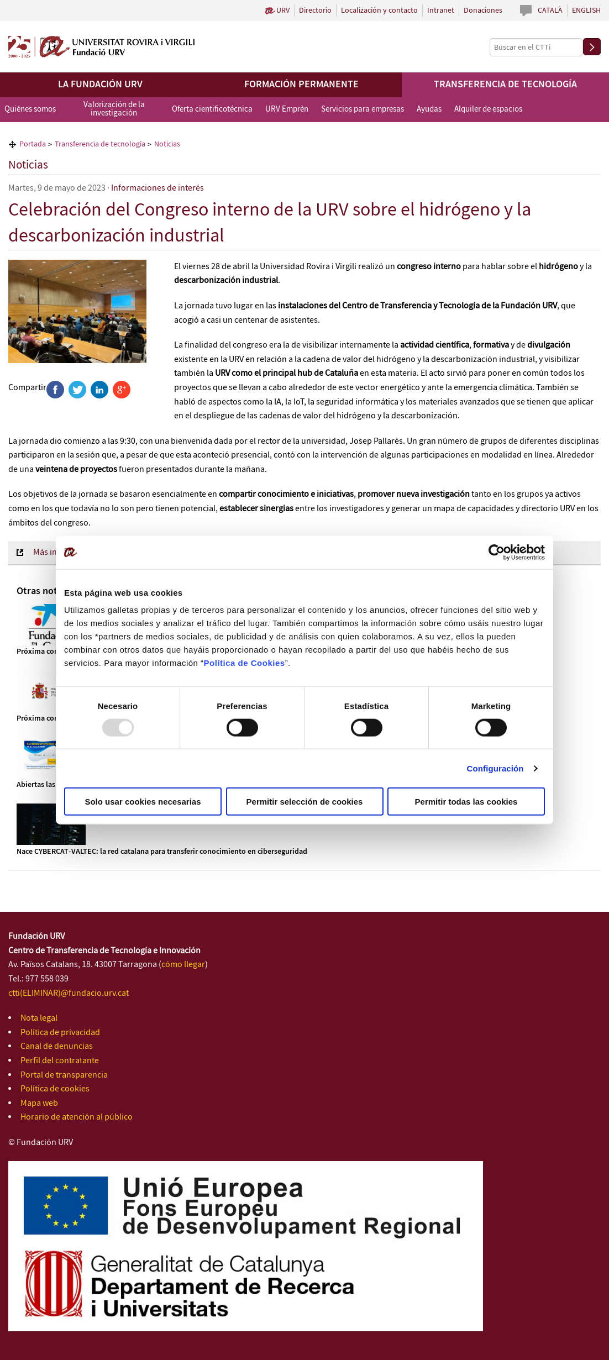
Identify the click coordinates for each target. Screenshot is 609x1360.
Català (550, 10)
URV (283, 10)
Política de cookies (55, 1089)
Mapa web (39, 1103)
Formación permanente (301, 84)
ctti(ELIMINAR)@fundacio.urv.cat (68, 993)
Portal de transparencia (64, 1075)
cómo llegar (183, 964)
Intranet (440, 10)
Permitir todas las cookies (466, 801)
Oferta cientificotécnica (212, 109)
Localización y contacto (379, 10)
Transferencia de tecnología (505, 84)
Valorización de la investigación (114, 109)
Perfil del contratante (59, 1061)
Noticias (28, 165)
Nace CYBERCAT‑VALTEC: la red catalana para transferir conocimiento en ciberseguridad (162, 852)
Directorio (315, 10)
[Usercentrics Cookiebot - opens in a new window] (496, 552)
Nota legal (38, 1018)
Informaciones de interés (157, 188)
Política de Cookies (244, 663)
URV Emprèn (286, 109)
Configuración (495, 768)
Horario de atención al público (76, 1117)
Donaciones (483, 10)
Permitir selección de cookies (304, 801)
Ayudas (429, 109)
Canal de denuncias (56, 1046)
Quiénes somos (30, 109)
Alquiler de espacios (488, 109)
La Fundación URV (100, 84)
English (586, 10)
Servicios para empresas (362, 109)
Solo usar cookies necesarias (143, 801)
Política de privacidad (60, 1032)
